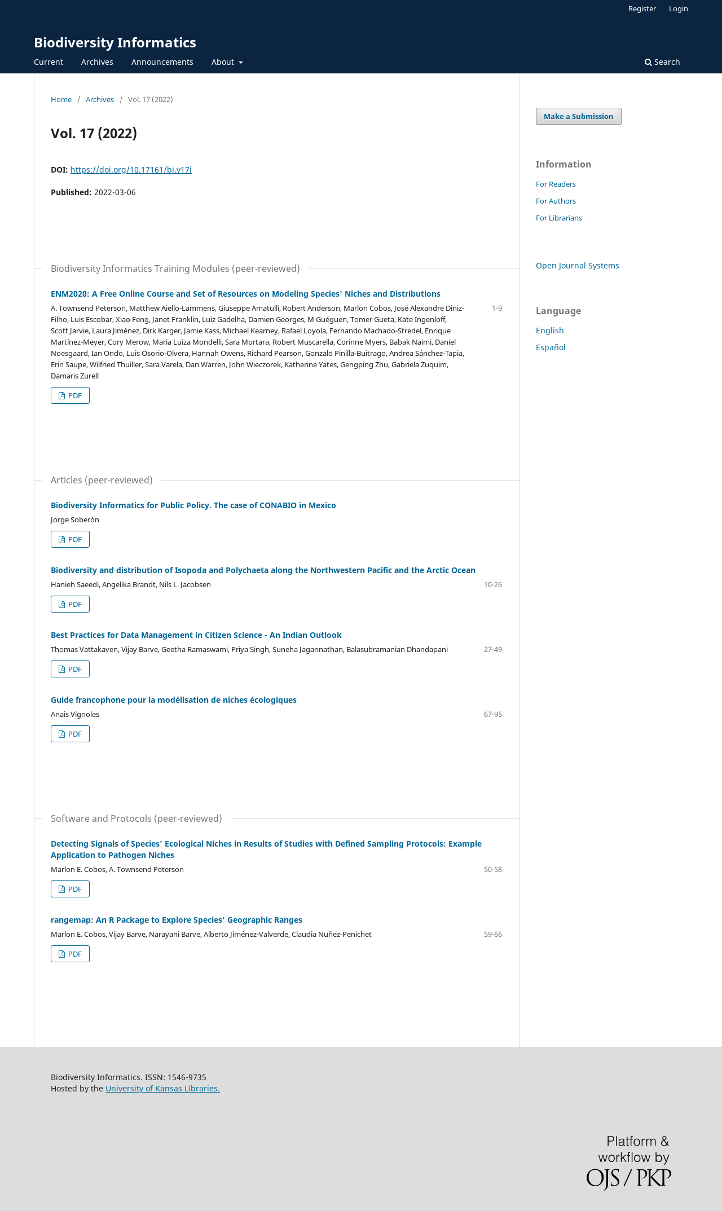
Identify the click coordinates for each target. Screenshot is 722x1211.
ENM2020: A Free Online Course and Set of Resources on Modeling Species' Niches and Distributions (246, 293)
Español (551, 347)
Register (642, 8)
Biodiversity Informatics (115, 42)
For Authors (556, 201)
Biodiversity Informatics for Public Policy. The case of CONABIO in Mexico (193, 505)
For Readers (556, 184)
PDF (74, 395)
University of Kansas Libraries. (162, 1088)
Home (61, 99)
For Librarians (559, 218)
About (224, 61)
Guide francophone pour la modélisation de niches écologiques (174, 699)
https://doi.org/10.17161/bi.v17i (131, 169)
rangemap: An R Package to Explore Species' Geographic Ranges (176, 919)
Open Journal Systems (577, 265)
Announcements (162, 61)
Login (678, 8)
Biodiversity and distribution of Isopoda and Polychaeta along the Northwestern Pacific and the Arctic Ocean (263, 570)
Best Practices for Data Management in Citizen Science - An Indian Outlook (196, 634)
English (550, 330)
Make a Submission (579, 116)
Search (662, 61)
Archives (97, 61)
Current (48, 61)
